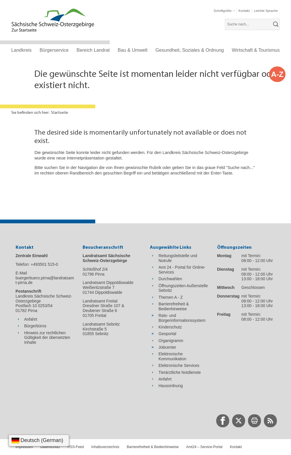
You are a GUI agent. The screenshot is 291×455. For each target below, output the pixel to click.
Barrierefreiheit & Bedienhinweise (153, 447)
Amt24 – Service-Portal (204, 447)
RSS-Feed (76, 447)
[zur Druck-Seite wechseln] (254, 420)
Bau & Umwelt (133, 50)
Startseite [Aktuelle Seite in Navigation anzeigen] (59, 113)
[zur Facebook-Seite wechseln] (222, 420)
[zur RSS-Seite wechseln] (270, 420)
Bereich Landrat (93, 50)
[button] (224, 11)
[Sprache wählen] (39, 440)
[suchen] (276, 24)
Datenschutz (50, 447)
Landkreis (21, 50)
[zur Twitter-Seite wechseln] (238, 420)
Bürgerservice (54, 50)
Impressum (24, 447)
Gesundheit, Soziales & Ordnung (190, 50)
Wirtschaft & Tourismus (256, 50)
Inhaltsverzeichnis (105, 447)
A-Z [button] (277, 74)
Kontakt (236, 447)
